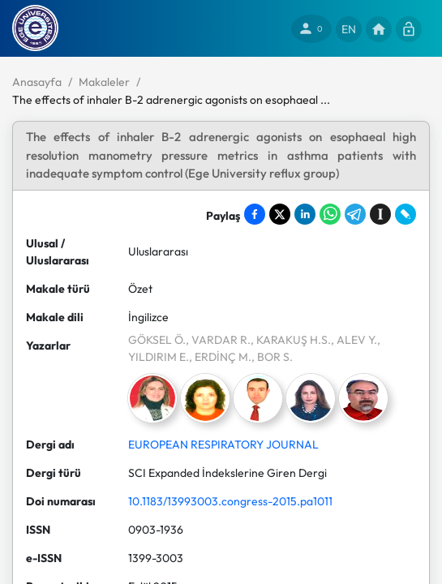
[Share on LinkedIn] (304, 214)
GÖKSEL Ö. (157, 340)
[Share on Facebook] (254, 214)
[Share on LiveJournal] (405, 214)
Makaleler (104, 82)
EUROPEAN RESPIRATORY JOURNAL (223, 444)
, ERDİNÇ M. (220, 357)
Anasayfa (37, 82)
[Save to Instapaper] (380, 214)
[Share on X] (279, 214)
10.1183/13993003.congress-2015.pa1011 (230, 501)
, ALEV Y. (354, 340)
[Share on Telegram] (355, 214)
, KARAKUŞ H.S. (291, 340)
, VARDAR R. (218, 340)
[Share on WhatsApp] (330, 214)
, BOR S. (272, 357)
